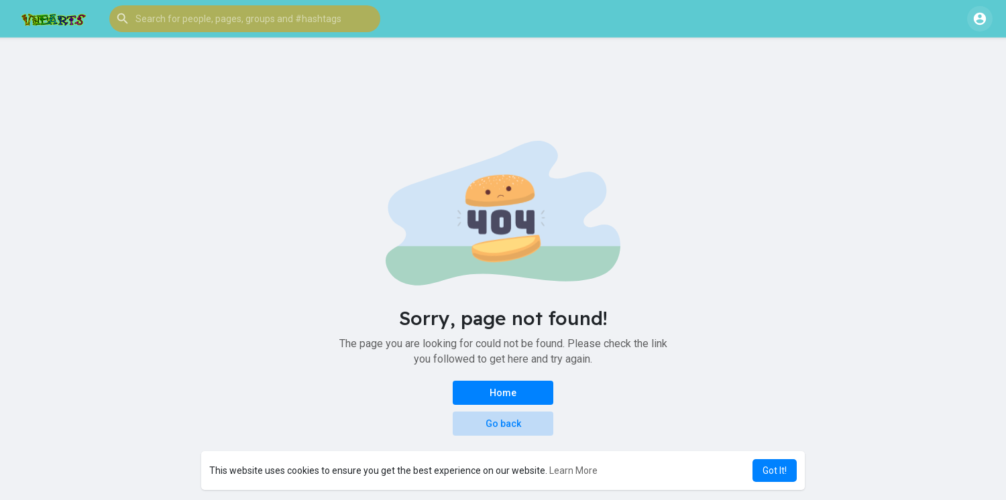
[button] (244, 18)
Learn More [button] (573, 470)
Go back (503, 423)
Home (503, 392)
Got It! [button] (775, 470)
